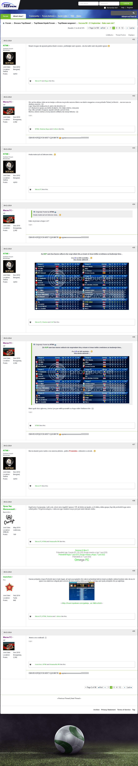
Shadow (42, 129)
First (102, 28)
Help (122, 7)
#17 (133, 444)
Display (130, 35)
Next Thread (75, 698)
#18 (133, 501)
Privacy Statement (108, 710)
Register (130, 7)
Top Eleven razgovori (67, 23)
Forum (5, 16)
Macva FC (38, 81)
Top (133, 710)
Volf (52, 322)
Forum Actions (48, 16)
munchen (38, 664)
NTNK (37, 129)
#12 (133, 96)
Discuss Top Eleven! (22, 23)
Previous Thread (64, 698)
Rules (79, 16)
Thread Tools (120, 35)
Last (132, 28)
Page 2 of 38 (94, 28)
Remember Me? (112, 8)
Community (34, 16)
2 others (55, 129)
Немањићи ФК (54, 541)
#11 (133, 39)
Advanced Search (129, 17)
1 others (58, 616)
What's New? (18, 16)
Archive (96, 710)
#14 (133, 204)
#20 (133, 631)
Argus (47, 81)
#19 (133, 571)
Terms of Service (123, 710)
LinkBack (109, 35)
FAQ (72, 16)
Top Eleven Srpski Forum (44, 23)
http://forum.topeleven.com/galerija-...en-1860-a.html (81, 603)
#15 (133, 247)
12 (122, 28)
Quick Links (63, 16)
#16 (133, 337)
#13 (133, 148)
